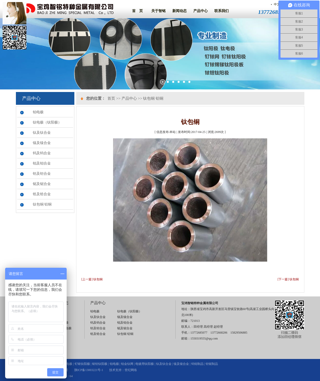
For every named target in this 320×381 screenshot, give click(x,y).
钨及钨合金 (42, 153)
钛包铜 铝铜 (42, 204)
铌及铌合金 (42, 184)
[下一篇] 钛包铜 (288, 279)
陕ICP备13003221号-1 (88, 370)
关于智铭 (158, 11)
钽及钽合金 (42, 174)
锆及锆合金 (42, 194)
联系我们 (221, 11)
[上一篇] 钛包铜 (92, 279)
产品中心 (200, 11)
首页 (111, 98)
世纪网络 (131, 370)
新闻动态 (179, 11)
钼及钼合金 (42, 163)
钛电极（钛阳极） (47, 122)
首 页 (137, 11)
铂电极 (38, 112)
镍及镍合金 (42, 143)
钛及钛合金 (42, 133)
